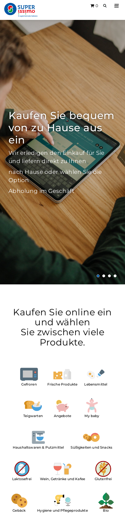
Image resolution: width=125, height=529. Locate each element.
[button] (116, 5)
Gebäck (19, 510)
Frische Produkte (62, 384)
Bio (106, 510)
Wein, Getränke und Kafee (62, 479)
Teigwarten (33, 416)
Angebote (62, 416)
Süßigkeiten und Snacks (91, 447)
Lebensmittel (95, 384)
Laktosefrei (21, 479)
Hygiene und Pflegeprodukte (62, 510)
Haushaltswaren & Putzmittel (38, 447)
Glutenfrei (103, 479)
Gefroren (29, 384)
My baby (91, 416)
